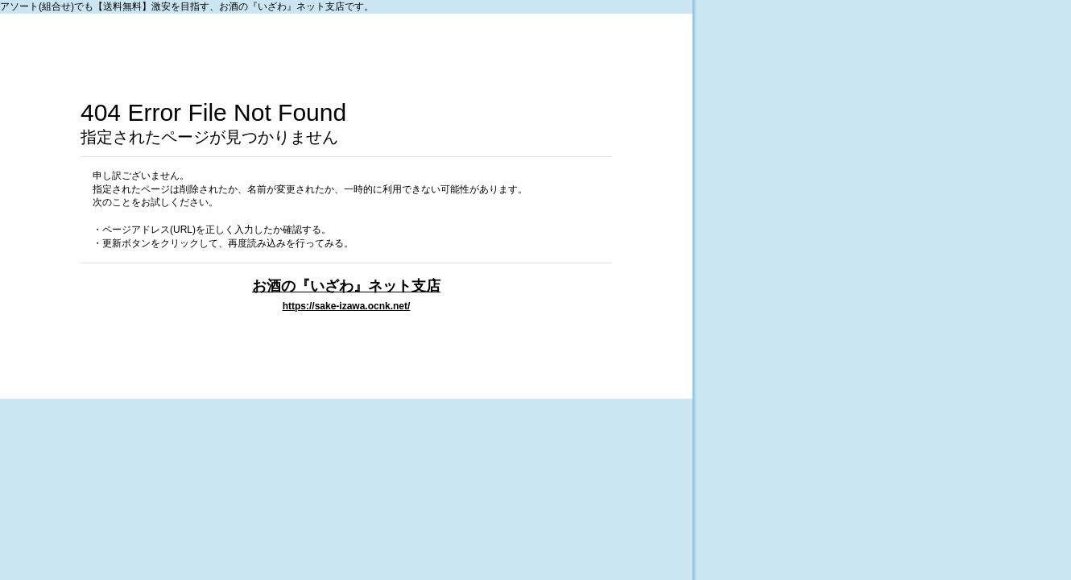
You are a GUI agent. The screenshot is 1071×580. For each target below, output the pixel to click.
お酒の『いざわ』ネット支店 (346, 285)
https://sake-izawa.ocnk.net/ (347, 306)
